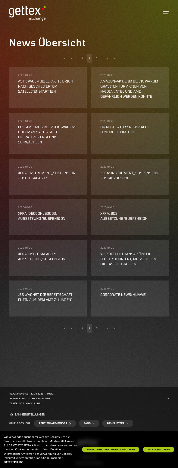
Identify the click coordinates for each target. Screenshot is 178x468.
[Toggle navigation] (166, 13)
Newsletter (117, 423)
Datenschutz (13, 462)
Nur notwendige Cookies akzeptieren (111, 449)
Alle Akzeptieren (159, 449)
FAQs (89, 423)
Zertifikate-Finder (55, 423)
